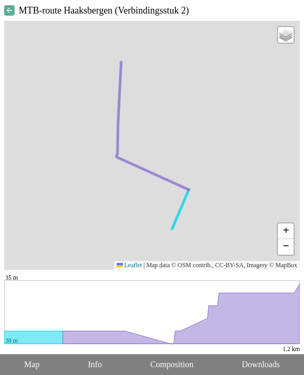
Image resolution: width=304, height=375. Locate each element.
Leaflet (129, 265)
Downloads (261, 364)
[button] (286, 35)
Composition (172, 364)
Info (95, 364)
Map (32, 364)
